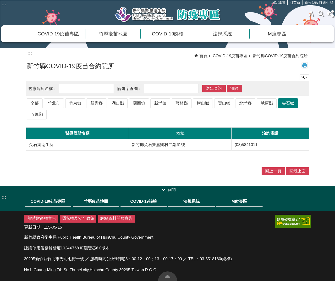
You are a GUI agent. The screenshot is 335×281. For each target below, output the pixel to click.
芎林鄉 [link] (182, 103)
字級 (311, 13)
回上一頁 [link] (273, 171)
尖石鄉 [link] (288, 103)
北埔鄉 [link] (245, 103)
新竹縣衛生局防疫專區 (167, 14)
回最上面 (167, 276)
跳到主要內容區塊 (2, 2)
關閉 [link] (172, 189)
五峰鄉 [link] (37, 114)
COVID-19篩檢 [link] (168, 33)
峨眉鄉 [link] (267, 103)
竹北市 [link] (54, 103)
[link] (293, 221)
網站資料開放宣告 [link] (116, 218)
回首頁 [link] (295, 2)
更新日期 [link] (32, 227)
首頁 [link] (203, 56)
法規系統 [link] (222, 33)
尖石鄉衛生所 (41, 144)
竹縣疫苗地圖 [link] (113, 33)
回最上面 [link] (297, 171)
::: (3, 3)
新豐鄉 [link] (96, 103)
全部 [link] (35, 103)
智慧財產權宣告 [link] (42, 218)
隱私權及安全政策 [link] (78, 218)
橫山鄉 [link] (203, 103)
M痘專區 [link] (277, 33)
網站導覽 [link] (278, 2)
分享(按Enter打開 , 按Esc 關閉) (330, 13)
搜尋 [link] (320, 13)
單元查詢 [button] (304, 77)
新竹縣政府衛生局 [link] (318, 2)
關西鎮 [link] (139, 103)
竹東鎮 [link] (75, 103)
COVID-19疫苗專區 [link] (58, 33)
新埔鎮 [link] (160, 103)
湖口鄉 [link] (118, 103)
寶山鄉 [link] (224, 103)
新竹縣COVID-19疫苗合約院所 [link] (280, 56)
